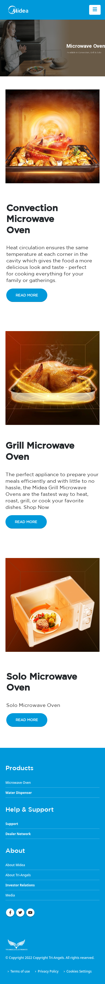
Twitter (20, 912)
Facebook (10, 912)
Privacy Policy (48, 971)
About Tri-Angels (18, 875)
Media (10, 895)
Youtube (30, 912)
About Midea (15, 865)
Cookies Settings (79, 971)
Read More (27, 295)
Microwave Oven (18, 782)
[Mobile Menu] (95, 10)
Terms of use (20, 971)
